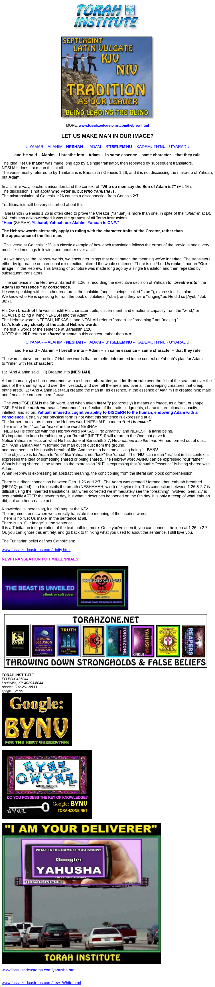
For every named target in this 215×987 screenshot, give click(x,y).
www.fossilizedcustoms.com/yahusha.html (39, 970)
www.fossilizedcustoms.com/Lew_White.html (41, 983)
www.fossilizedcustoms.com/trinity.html (36, 550)
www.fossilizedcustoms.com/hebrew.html (114, 125)
